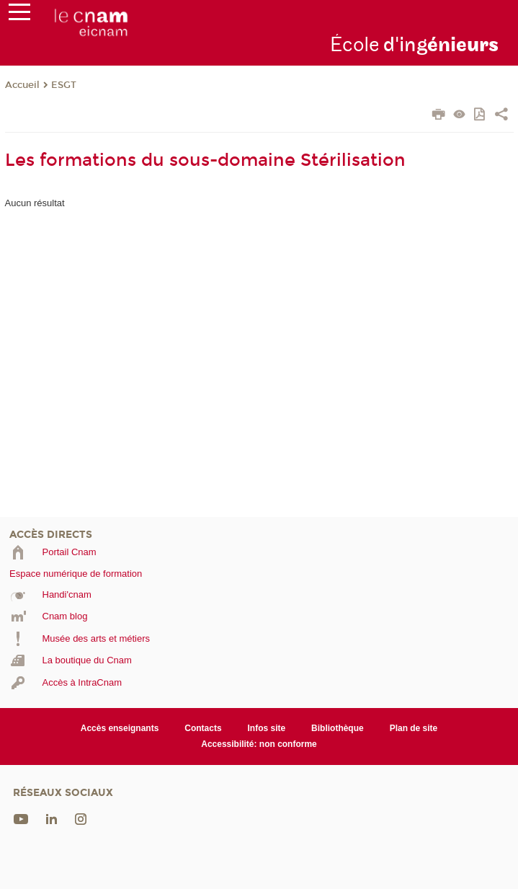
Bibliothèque (337, 728)
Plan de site (414, 728)
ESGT (63, 85)
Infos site (267, 728)
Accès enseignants (120, 728)
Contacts (202, 728)
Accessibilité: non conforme (259, 744)
